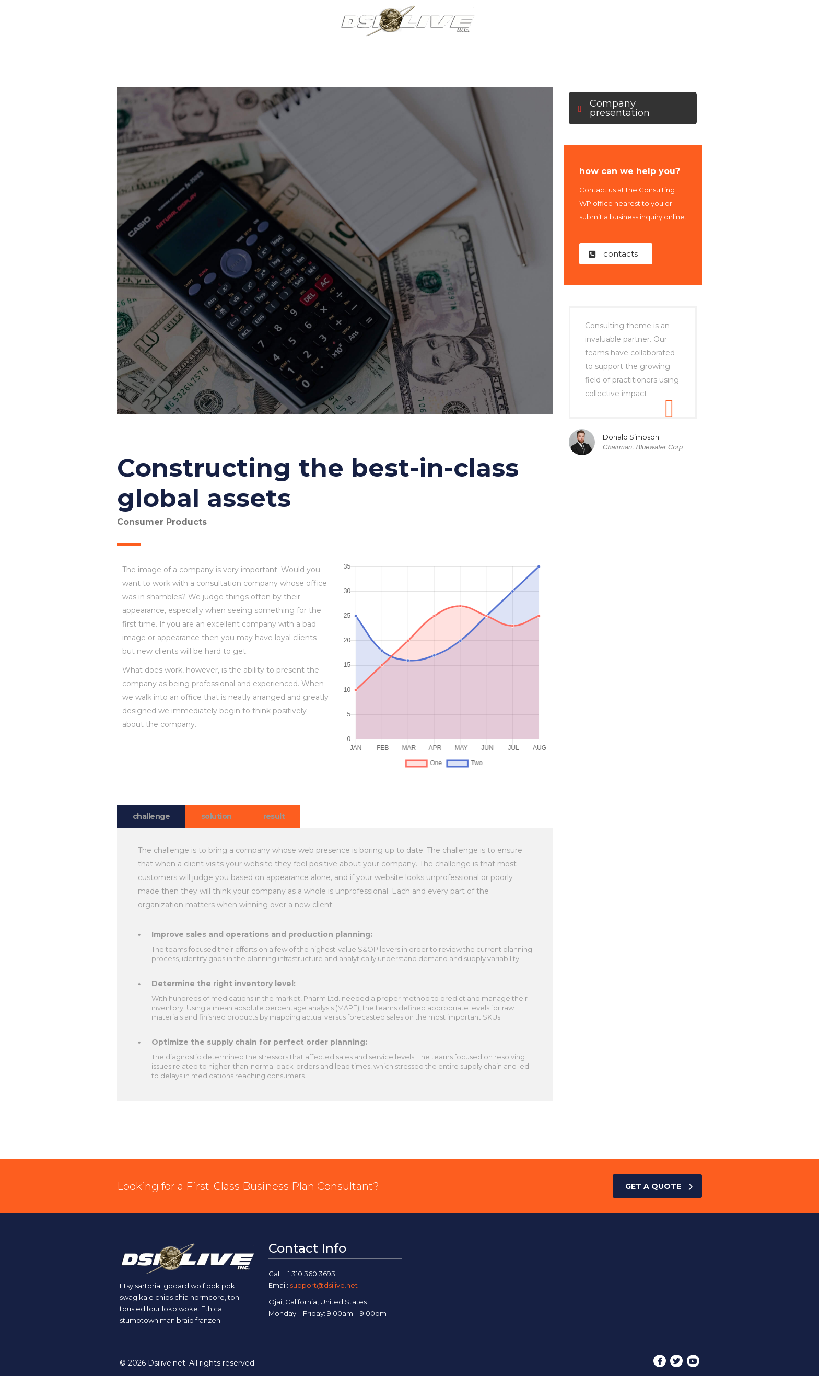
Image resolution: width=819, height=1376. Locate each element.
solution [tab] (216, 816)
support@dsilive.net (324, 1285)
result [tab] (274, 816)
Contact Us (539, 48)
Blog (490, 48)
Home (270, 48)
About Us (318, 48)
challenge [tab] (151, 816)
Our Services (380, 48)
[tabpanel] (335, 964)
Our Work (444, 48)
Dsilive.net (166, 1363)
